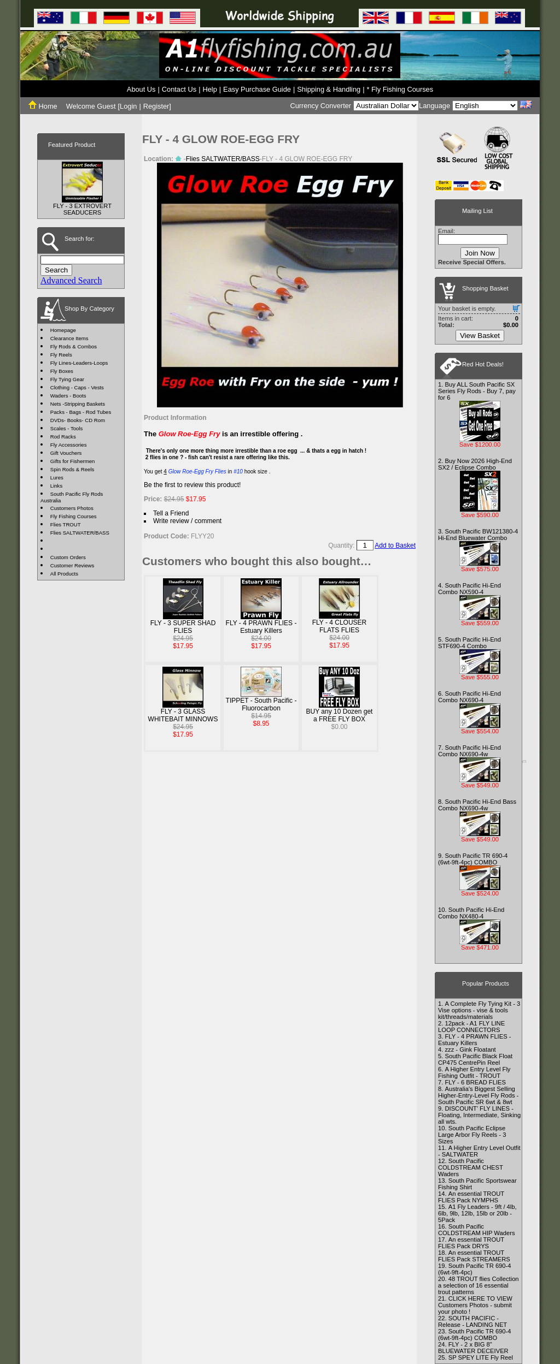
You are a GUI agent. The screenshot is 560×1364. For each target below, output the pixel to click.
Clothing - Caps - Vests (77, 387)
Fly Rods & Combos (73, 346)
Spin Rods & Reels (72, 469)
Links (56, 486)
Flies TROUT (65, 524)
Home (42, 106)
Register (156, 106)
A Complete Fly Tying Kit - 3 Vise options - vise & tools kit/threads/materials (479, 1010)
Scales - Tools (66, 428)
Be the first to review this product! (192, 485)
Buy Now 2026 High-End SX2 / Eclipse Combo (475, 464)
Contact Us (179, 89)
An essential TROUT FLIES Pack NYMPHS (471, 1196)
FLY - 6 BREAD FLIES (475, 1082)
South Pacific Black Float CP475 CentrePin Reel (475, 1059)
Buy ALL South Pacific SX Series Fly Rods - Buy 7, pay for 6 (477, 391)
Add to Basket (395, 545)
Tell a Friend (171, 513)
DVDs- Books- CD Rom (77, 420)
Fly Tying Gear (67, 379)
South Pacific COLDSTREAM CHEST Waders (470, 1167)
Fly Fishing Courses (73, 516)
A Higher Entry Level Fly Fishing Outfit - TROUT (474, 1072)
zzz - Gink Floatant (470, 1049)
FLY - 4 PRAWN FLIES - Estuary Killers (261, 626)
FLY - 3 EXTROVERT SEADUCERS (82, 209)
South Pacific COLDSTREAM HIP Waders (476, 1229)
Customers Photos (72, 508)
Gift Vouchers (66, 453)
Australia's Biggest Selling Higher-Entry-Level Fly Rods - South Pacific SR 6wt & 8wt (478, 1095)
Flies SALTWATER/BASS (79, 533)
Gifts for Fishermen (72, 461)
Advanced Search (71, 280)
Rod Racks (63, 437)
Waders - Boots (68, 396)
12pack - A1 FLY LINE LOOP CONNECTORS (471, 1026)
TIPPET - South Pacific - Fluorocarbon (261, 704)
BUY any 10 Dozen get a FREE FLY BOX (339, 715)
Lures (56, 478)
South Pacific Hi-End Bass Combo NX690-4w (477, 804)
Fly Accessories (68, 445)
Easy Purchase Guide (257, 89)
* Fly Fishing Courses (400, 89)
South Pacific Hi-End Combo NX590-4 (469, 588)
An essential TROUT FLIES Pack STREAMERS (474, 1255)
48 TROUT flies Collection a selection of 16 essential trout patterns (478, 1285)
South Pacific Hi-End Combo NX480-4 (471, 913)
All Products (64, 574)
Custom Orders (68, 557)
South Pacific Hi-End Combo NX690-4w (469, 750)
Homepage (63, 330)
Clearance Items (69, 338)
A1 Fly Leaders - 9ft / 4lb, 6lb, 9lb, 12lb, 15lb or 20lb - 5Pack (477, 1213)
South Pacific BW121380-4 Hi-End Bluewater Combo (478, 534)
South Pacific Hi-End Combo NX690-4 (469, 696)
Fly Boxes (61, 371)
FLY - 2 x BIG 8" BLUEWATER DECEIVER (473, 1347)
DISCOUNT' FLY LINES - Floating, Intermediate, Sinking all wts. (479, 1115)
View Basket (480, 335)
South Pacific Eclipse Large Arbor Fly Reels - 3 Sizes (472, 1134)
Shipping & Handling (328, 89)
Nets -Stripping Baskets (77, 404)
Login (128, 106)
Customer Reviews (72, 565)
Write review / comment (187, 521)
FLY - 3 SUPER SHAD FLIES (183, 626)
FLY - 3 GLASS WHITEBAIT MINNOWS (183, 715)
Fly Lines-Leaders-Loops (79, 363)
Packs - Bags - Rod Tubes (80, 412)
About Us (141, 89)
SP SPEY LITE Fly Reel (480, 1357)
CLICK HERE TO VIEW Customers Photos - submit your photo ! (475, 1305)
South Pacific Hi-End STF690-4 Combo (469, 642)
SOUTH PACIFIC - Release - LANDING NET (472, 1321)
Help (209, 89)
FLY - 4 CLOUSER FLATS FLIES (339, 626)
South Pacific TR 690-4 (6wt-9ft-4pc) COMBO (473, 858)
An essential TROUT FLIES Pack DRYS (471, 1242)
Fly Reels (61, 355)
